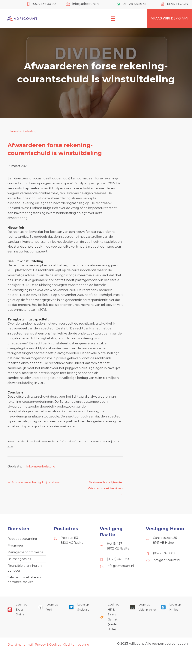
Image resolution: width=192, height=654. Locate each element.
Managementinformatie (25, 553)
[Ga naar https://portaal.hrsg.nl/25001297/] (111, 619)
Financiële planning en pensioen (25, 570)
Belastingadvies (19, 560)
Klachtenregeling (76, 647)
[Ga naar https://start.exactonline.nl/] (19, 612)
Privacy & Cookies (48, 647)
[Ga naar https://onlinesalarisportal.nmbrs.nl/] (172, 610)
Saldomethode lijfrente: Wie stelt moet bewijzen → (104, 483)
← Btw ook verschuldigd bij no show (35, 482)
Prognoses (15, 546)
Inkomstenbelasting (23, 131)
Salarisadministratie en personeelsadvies (24, 582)
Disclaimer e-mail (20, 647)
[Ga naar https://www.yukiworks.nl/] (50, 610)
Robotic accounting (22, 539)
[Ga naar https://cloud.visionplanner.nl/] (142, 610)
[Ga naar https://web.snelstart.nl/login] (80, 610)
